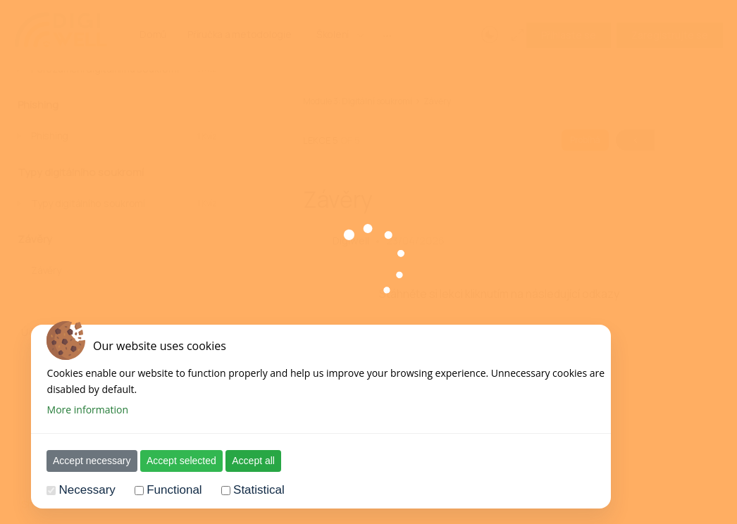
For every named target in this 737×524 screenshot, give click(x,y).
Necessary (78, 490)
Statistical (250, 490)
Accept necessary (83, 460)
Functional (165, 490)
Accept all (244, 460)
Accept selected (173, 460)
